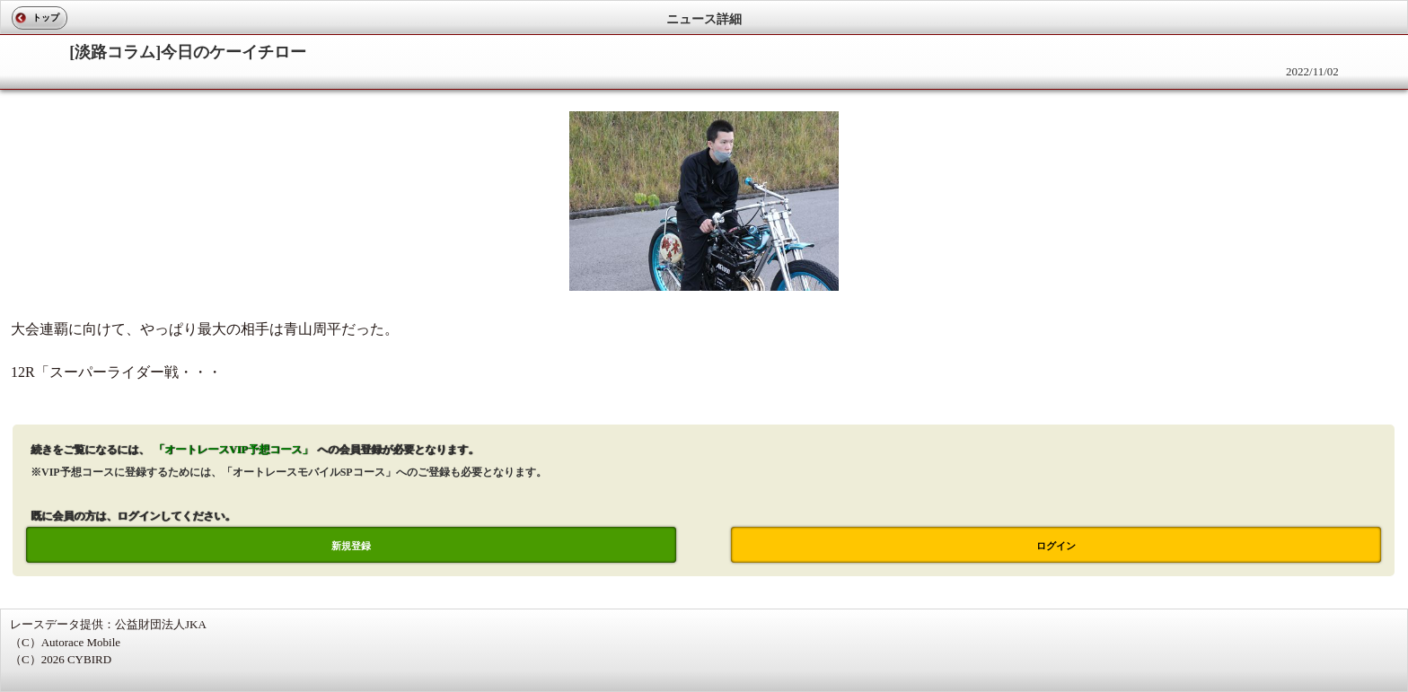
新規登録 (351, 545)
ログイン (1056, 545)
